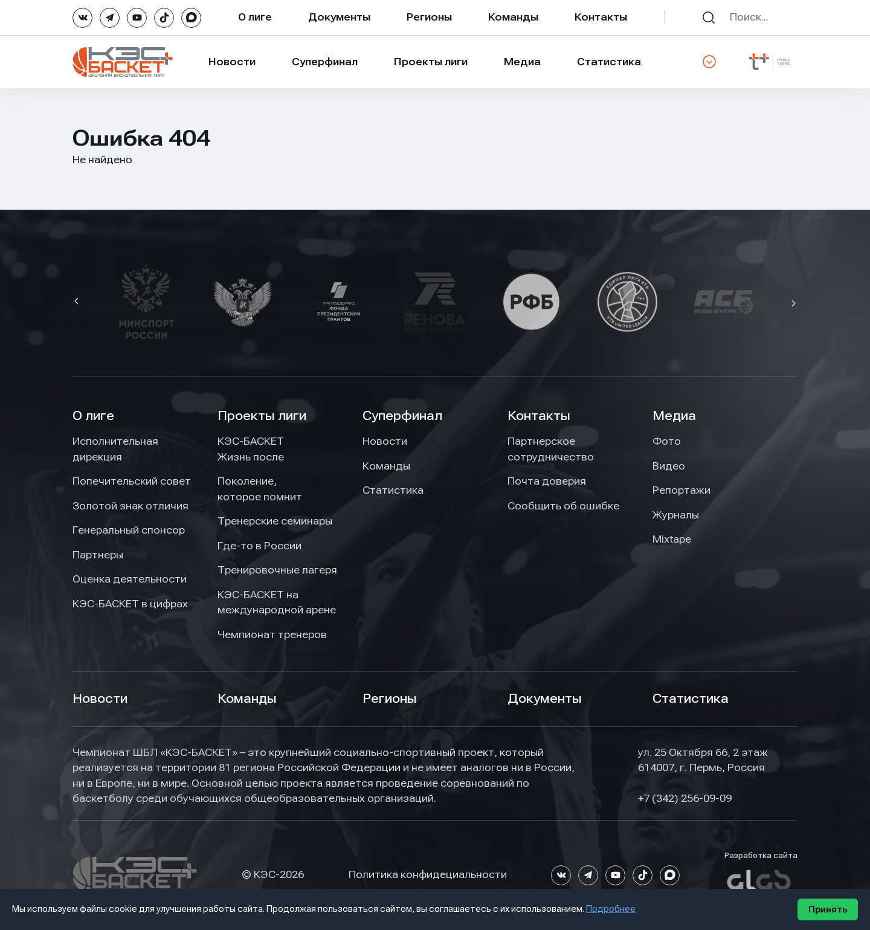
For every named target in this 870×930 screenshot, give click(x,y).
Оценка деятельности (129, 579)
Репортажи (681, 490)
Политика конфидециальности (428, 874)
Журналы (675, 515)
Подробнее (611, 909)
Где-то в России (259, 546)
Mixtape (671, 539)
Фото (666, 441)
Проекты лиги (262, 415)
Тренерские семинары (275, 521)
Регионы (429, 17)
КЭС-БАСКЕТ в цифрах (130, 604)
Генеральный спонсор (128, 530)
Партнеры (97, 555)
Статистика (609, 62)
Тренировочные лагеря (277, 570)
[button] (77, 302)
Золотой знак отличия (130, 506)
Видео (668, 466)
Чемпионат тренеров (272, 634)
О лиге (255, 17)
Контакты (601, 17)
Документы (339, 17)
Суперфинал (325, 62)
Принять (827, 909)
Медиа (522, 62)
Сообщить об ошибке (563, 506)
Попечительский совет (131, 481)
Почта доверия (546, 481)
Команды (513, 17)
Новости (232, 62)
